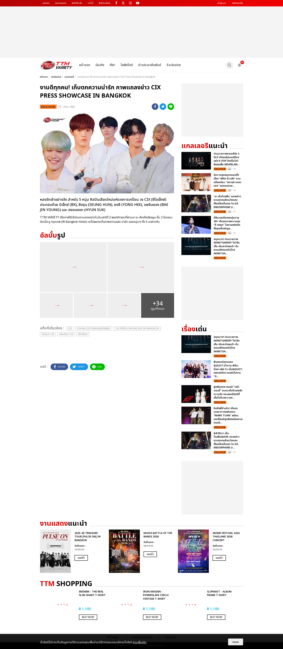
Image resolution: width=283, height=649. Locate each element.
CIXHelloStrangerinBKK (93, 328)
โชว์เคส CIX (48, 334)
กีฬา (112, 65)
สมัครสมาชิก (237, 3)
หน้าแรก (46, 3)
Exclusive (174, 65)
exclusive (56, 77)
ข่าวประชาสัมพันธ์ (149, 65)
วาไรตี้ (90, 3)
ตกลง (235, 642)
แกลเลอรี (69, 77)
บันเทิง (100, 65)
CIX (70, 328)
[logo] (56, 65)
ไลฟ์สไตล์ (127, 65)
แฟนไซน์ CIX (66, 334)
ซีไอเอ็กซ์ (82, 334)
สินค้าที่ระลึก (77, 3)
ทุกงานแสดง (60, 3)
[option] (72, 551)
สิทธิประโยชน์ (104, 3)
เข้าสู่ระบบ (221, 3)
